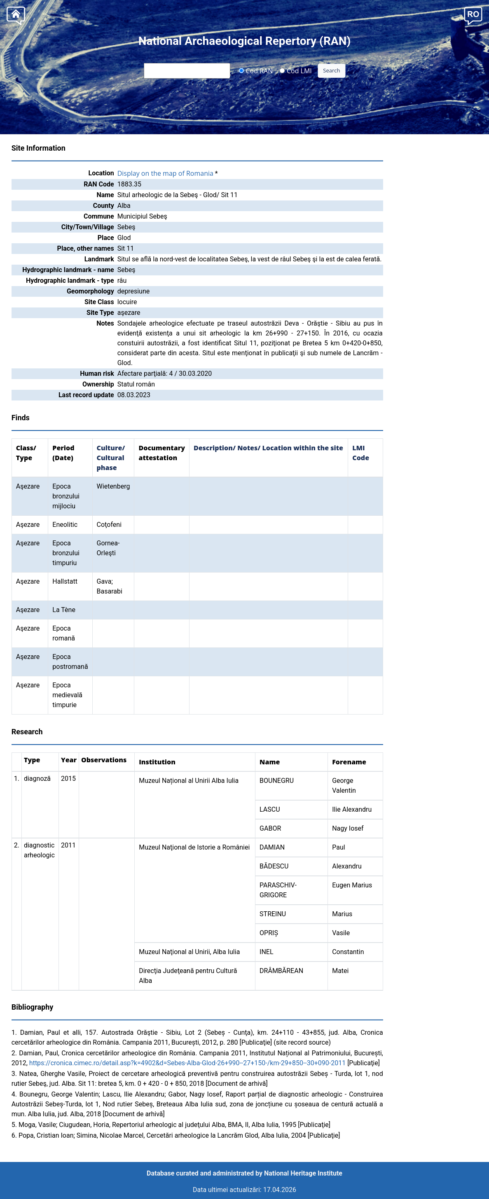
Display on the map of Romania (165, 173)
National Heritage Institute (303, 1173)
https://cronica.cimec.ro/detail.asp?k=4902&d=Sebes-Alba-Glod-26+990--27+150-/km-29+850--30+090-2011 (187, 1063)
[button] (473, 15)
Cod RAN (256, 70)
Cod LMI (296, 70)
